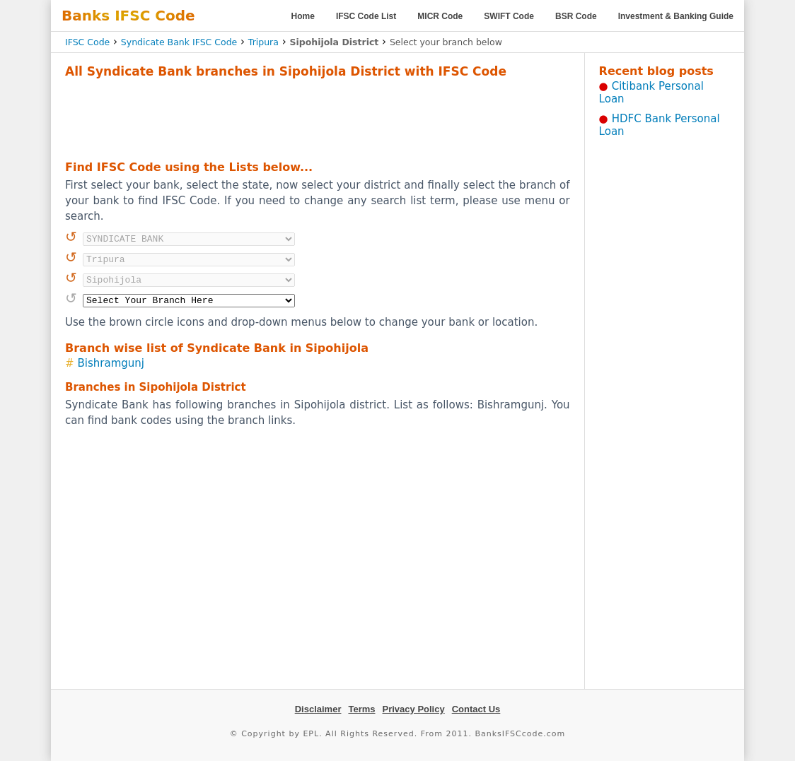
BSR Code (576, 16)
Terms (361, 709)
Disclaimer (318, 709)
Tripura (263, 42)
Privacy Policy (414, 709)
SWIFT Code (509, 16)
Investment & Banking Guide (675, 16)
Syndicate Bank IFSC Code (179, 42)
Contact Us (476, 709)
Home (303, 16)
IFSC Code (87, 42)
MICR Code (440, 16)
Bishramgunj (111, 363)
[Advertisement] (317, 117)
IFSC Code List (366, 16)
